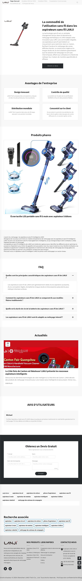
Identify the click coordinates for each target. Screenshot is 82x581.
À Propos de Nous (28, 3)
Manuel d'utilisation (46, 555)
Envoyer (41, 473)
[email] (68, 564)
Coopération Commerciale (57, 1)
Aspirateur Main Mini (33, 555)
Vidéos (43, 560)
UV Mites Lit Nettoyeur (33, 552)
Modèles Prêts (42, 1)
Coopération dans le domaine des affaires (51, 549)
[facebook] (5, 568)
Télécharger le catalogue (48, 552)
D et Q (42, 562)
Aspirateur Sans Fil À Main (33, 549)
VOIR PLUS (8, 383)
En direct (43, 557)
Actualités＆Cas (15, 3)
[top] (79, 567)
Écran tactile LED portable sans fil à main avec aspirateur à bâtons (41, 216)
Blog (80, 577)
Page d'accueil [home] (14, 1)
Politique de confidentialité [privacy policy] (67, 577)
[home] (6, 2)
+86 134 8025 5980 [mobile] (68, 561)
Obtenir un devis (52, 66)
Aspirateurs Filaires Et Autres (33, 558)
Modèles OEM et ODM (29, 1)
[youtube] (10, 568)
